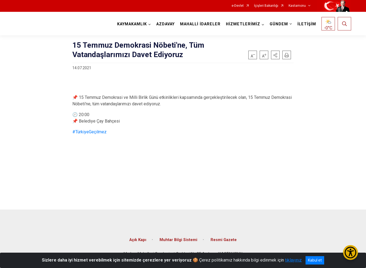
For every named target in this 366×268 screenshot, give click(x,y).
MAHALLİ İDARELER (200, 24)
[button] (275, 55)
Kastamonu (297, 6)
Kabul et (315, 260)
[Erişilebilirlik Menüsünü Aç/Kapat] (350, 252)
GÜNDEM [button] (279, 24)
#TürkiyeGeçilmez (89, 131)
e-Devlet (238, 6)
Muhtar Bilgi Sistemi (178, 240)
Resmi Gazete (224, 240)
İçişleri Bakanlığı (266, 6)
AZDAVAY (165, 24)
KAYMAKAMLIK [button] (132, 24)
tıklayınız (293, 260)
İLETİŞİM (306, 24)
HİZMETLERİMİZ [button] (243, 24)
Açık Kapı (137, 240)
